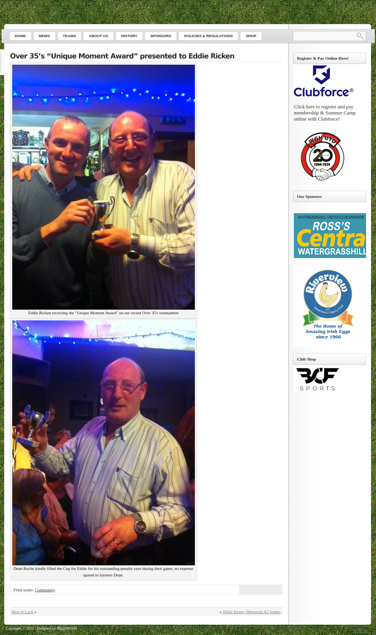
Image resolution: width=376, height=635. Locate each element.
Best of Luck (23, 611)
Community (45, 590)
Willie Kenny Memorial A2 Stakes (251, 611)
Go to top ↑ (362, 630)
